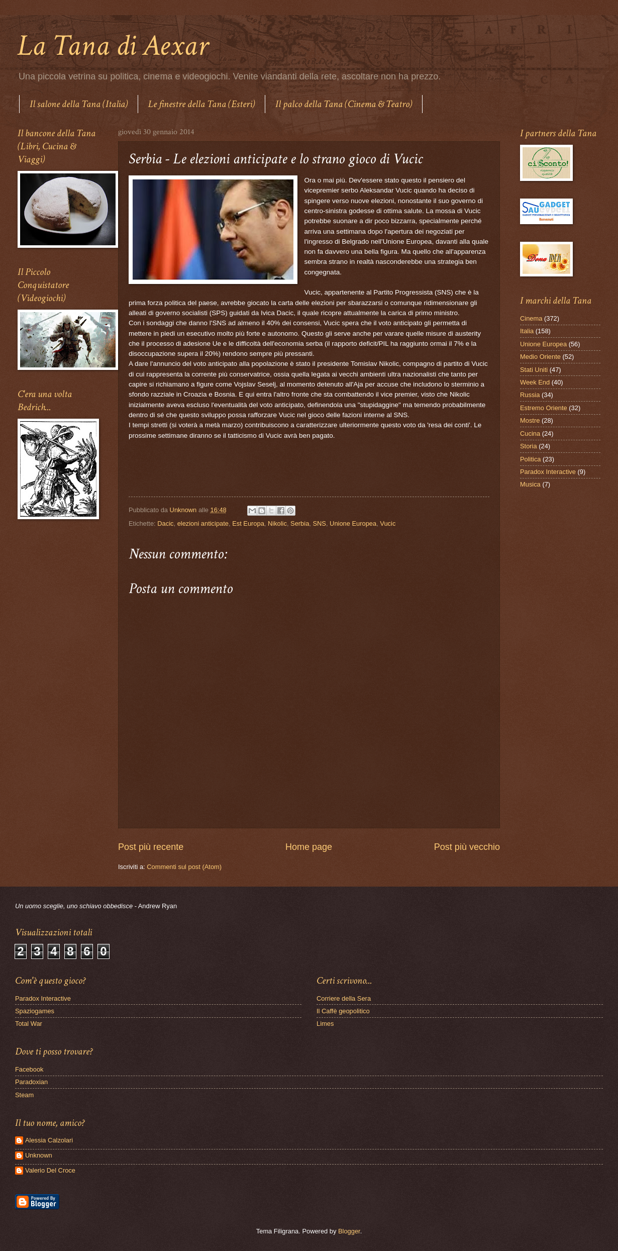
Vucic (387, 523)
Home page (308, 847)
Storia (528, 446)
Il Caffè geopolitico (343, 1011)
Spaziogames (34, 1011)
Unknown (38, 1155)
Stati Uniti (534, 369)
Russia (530, 395)
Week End (535, 382)
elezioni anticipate (203, 523)
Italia (527, 331)
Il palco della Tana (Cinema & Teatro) (343, 104)
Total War (28, 1023)
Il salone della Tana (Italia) (79, 104)
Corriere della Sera (344, 998)
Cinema (531, 318)
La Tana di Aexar (113, 45)
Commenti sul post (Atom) (184, 867)
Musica (530, 484)
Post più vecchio (467, 847)
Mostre (530, 420)
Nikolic (277, 523)
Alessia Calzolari (49, 1140)
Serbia (299, 523)
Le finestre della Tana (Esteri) (201, 104)
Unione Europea (353, 523)
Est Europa (248, 523)
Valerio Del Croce (50, 1170)
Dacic (165, 523)
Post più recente (150, 847)
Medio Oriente (540, 356)
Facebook (29, 1069)
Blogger (349, 1231)
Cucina (530, 433)
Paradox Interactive (548, 471)
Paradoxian (31, 1082)
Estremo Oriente (543, 408)
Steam (24, 1095)
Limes (325, 1023)
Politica (530, 459)
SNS (319, 523)
